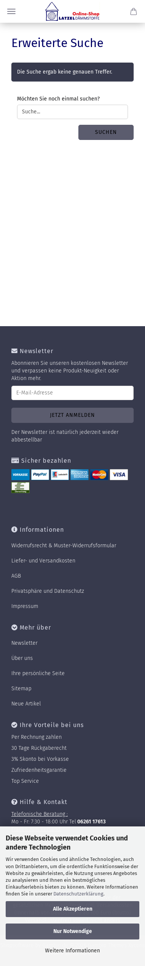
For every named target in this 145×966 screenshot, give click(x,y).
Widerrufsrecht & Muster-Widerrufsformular (63, 545)
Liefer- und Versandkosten (43, 561)
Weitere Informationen (72, 950)
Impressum (24, 606)
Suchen (106, 132)
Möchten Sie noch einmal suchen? (58, 99)
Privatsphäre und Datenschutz (47, 591)
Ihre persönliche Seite (38, 673)
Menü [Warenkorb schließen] (11, 11)
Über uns (22, 658)
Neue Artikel (26, 704)
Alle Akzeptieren (72, 909)
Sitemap (21, 688)
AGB (16, 576)
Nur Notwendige (72, 931)
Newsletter (24, 643)
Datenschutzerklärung (78, 894)
